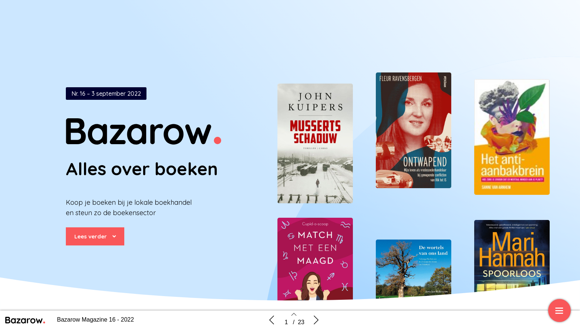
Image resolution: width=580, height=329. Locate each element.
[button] (95, 236)
